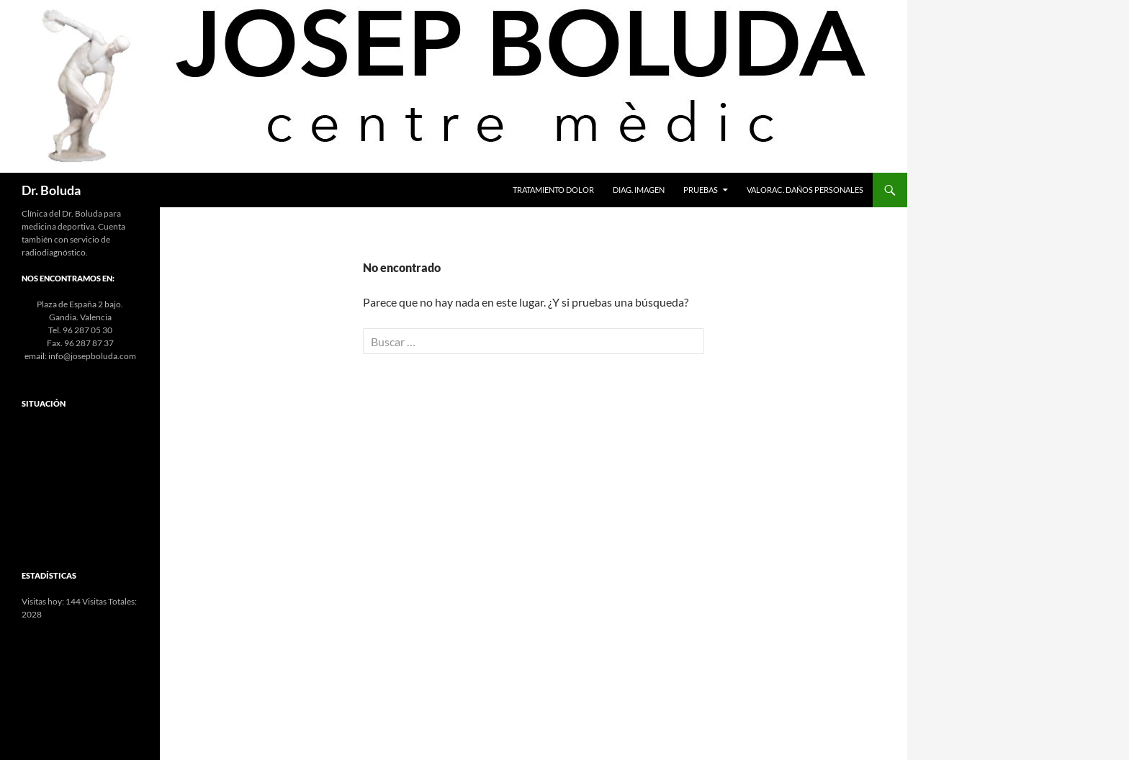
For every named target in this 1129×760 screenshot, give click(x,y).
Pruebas (700, 189)
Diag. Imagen (639, 189)
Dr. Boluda (51, 190)
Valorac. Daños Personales (805, 189)
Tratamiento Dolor (553, 189)
